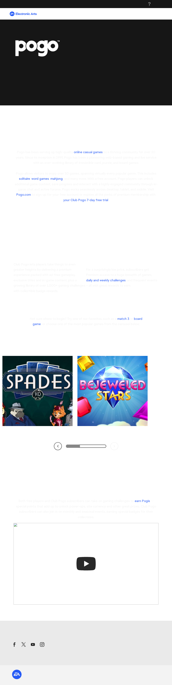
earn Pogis (142, 501)
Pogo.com (23, 194)
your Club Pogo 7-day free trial (85, 200)
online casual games (88, 152)
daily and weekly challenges (106, 280)
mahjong (56, 179)
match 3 (123, 319)
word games (40, 179)
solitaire (24, 179)
